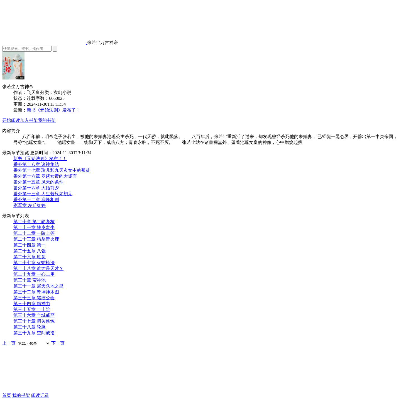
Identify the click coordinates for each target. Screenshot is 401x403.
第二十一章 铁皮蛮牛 (34, 227)
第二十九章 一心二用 (34, 274)
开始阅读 (11, 120)
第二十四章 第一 (29, 245)
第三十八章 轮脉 (29, 327)
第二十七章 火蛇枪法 (34, 262)
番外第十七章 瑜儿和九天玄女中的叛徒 (51, 170)
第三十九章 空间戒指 (34, 332)
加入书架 (29, 120)
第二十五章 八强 (29, 250)
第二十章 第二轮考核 (34, 221)
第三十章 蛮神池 (29, 280)
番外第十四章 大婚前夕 (36, 187)
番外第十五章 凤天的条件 (38, 182)
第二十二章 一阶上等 (34, 233)
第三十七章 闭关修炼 (34, 321)
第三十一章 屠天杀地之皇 (38, 286)
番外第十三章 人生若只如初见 (42, 193)
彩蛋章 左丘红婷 (29, 205)
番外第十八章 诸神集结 (36, 164)
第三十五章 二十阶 (31, 309)
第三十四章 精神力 (31, 303)
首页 (6, 395)
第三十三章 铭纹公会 (34, 297)
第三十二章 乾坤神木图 (36, 291)
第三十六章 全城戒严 (34, 315)
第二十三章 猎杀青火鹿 (36, 239)
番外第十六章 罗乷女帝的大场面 (45, 176)
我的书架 (47, 120)
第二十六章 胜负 (29, 256)
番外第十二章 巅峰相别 (36, 199)
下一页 (58, 343)
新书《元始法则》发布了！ (53, 110)
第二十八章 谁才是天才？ (38, 268)
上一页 (9, 343)
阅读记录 (40, 395)
